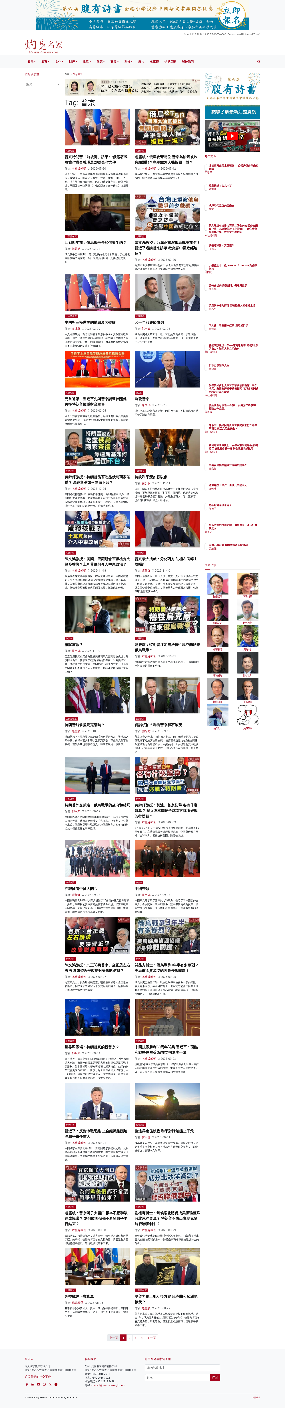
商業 (113, 61)
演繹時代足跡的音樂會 (243, 205)
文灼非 (234, 491)
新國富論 (140, 1125)
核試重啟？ (74, 644)
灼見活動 (170, 61)
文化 (58, 61)
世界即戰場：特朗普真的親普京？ (92, 1047)
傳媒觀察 (140, 471)
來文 (232, 209)
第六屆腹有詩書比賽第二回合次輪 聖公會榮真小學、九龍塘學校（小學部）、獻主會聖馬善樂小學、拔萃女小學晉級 (244, 232)
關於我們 (188, 61)
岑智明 (234, 508)
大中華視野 (71, 316)
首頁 (67, 74)
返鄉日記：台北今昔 (241, 185)
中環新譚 (140, 552)
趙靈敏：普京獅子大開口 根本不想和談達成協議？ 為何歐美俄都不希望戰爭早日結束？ (96, 1218)
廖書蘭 (234, 189)
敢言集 (139, 392)
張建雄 (234, 368)
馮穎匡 (234, 248)
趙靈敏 (76, 249)
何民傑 (146, 1137)
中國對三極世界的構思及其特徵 (90, 322)
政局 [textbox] (29, 84)
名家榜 (154, 61)
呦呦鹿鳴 (140, 316)
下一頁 (151, 1338)
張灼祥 (234, 332)
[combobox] (42, 85)
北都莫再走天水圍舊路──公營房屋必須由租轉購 (243, 169)
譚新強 (146, 570)
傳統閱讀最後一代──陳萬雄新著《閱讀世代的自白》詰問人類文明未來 (244, 348)
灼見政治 (140, 1041)
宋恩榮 (234, 175)
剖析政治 (70, 799)
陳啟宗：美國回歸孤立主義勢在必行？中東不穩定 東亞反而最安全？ (244, 428)
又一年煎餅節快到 (149, 322)
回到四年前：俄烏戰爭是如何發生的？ (96, 242)
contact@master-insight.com (108, 1385)
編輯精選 (77, 1302)
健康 (100, 61)
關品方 (146, 731)
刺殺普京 (142, 399)
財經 (72, 61)
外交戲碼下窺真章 (79, 1296)
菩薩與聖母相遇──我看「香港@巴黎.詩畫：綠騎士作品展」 (244, 408)
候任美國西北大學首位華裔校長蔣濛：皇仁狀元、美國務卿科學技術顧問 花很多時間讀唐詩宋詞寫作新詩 (244, 392)
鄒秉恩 (234, 531)
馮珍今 (234, 415)
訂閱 (215, 1377)
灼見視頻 (140, 150)
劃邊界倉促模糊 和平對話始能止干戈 (164, 1131)
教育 (44, 61)
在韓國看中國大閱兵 (81, 888)
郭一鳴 (146, 328)
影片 (141, 61)
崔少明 (146, 483)
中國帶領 (142, 888)
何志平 (234, 312)
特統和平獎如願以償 (151, 477)
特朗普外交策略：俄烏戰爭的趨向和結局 (97, 805)
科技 (127, 61)
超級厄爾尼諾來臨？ (241, 505)
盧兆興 (76, 328)
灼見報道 (70, 150)
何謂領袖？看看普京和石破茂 (158, 725)
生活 (86, 61)
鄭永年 (76, 811)
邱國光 (234, 272)
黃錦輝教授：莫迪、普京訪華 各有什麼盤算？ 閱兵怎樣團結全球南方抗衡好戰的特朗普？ (166, 810)
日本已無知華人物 (240, 365)
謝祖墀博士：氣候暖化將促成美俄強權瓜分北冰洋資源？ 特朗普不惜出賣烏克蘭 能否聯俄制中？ (167, 1218)
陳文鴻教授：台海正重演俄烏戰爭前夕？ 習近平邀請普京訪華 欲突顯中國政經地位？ (167, 248)
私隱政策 (256, 1397)
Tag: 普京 (77, 74)
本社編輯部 (79, 168)
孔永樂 (234, 471)
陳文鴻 (146, 405)
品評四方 (140, 718)
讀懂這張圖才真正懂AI (242, 245)
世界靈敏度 (71, 236)
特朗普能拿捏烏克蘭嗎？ (85, 725)
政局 (30, 61)
